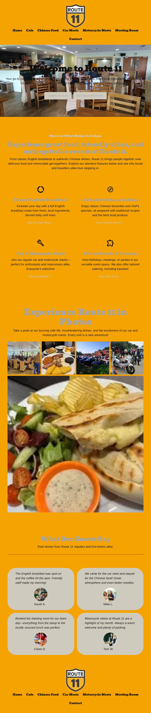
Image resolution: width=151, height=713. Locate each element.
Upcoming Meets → (40, 276)
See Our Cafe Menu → (40, 222)
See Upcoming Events (90, 95)
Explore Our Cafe (58, 95)
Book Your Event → (110, 276)
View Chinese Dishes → (110, 222)
